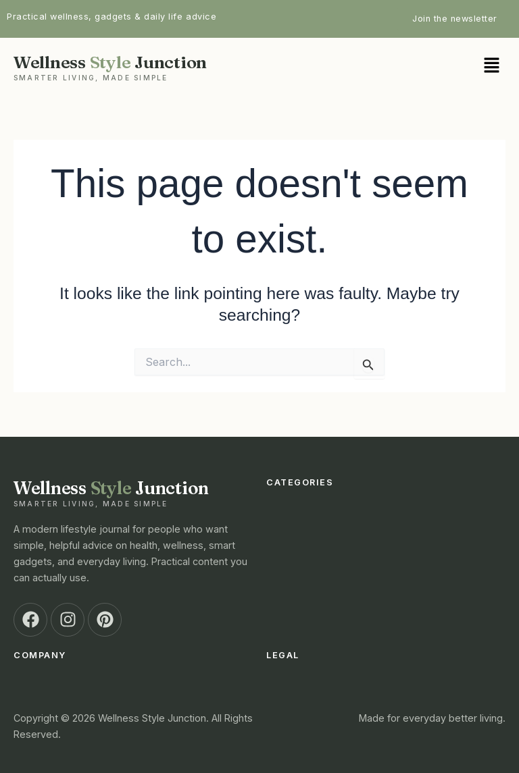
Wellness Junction (133, 66)
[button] (385, 66)
